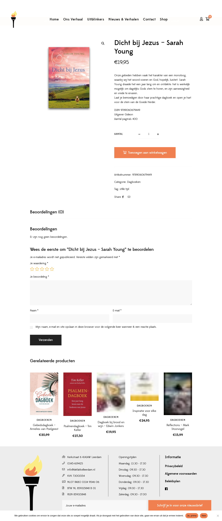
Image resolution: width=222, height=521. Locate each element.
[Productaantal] (148, 134)
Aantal (118, 134)
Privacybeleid (174, 466)
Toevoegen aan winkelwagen (147, 153)
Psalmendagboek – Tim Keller (77, 428)
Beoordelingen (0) (47, 212)
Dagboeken (134, 182)
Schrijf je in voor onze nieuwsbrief (179, 505)
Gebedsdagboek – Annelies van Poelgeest (44, 427)
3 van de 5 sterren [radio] (42, 269)
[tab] (47, 212)
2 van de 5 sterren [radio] (37, 269)
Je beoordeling (39, 276)
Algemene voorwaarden (181, 474)
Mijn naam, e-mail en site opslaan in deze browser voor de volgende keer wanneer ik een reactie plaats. (96, 327)
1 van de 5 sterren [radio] (32, 269)
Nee (204, 515)
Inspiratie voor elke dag (144, 413)
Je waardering (39, 263)
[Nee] (217, 515)
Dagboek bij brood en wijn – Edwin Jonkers (111, 424)
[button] (103, 43)
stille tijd (124, 189)
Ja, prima (192, 515)
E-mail (117, 310)
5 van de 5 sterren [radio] (52, 269)
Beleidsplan (172, 481)
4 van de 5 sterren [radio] (47, 269)
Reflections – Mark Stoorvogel (177, 427)
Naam (34, 310)
